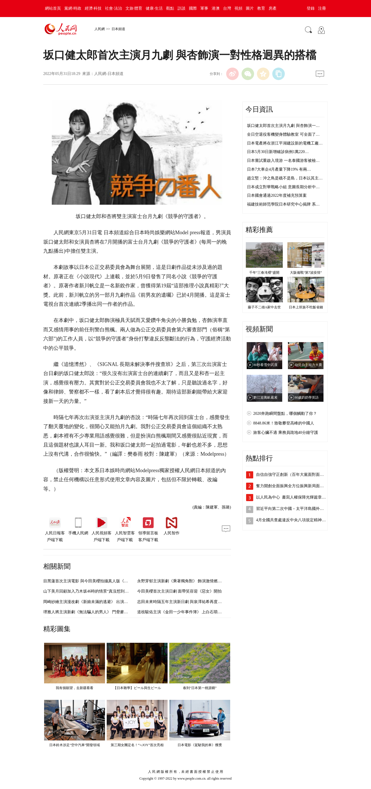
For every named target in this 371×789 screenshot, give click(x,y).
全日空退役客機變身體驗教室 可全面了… (283, 134)
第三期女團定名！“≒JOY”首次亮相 (137, 745)
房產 (273, 8)
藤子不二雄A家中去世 (264, 307)
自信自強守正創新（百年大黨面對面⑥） (292, 474)
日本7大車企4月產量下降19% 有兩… (279, 169)
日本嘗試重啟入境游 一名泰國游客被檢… (283, 160)
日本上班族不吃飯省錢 (306, 307)
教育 (261, 8)
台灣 (227, 8)
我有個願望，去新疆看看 (74, 688)
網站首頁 (53, 8)
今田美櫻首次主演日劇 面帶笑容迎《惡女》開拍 (179, 591)
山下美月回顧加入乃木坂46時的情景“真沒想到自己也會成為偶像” (100, 591)
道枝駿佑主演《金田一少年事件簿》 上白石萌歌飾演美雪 (187, 612)
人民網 (99, 29)
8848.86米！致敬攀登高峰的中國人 (283, 423)
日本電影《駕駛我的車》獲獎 (200, 745)
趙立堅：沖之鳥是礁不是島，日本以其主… (285, 178)
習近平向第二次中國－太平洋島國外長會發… (296, 509)
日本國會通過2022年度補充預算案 (277, 195)
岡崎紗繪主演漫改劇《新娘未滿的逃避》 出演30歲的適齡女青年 (99, 602)
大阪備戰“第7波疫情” (306, 273)
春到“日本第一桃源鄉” (200, 688)
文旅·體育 (134, 8)
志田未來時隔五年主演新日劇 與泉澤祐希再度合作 (181, 602)
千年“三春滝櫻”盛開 (264, 273)
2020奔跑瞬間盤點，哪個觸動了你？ (285, 413)
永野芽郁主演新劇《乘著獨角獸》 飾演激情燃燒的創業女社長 (191, 581)
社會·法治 (113, 8)
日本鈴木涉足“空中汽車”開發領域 (74, 745)
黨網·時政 (72, 8)
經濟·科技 (93, 8)
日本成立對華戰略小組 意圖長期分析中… (283, 187)
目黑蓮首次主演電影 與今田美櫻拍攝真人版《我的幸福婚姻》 (97, 581)
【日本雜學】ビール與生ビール (137, 688)
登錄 (311, 8)
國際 (193, 8)
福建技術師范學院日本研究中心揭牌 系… (283, 204)
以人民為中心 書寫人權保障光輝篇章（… (293, 497)
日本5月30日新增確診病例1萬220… (278, 152)
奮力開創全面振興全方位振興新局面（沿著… (296, 486)
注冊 (322, 8)
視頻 (238, 8)
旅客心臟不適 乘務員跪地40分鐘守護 (285, 432)
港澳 (216, 8)
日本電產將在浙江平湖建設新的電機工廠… (285, 143)
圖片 (250, 8)
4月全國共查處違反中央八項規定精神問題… (295, 520)
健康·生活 (154, 8)
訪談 (182, 8)
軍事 (204, 8)
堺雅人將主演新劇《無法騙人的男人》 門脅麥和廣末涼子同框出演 (101, 612)
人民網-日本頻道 (108, 74)
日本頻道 (118, 29)
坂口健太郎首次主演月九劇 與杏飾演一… (283, 126)
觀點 (170, 8)
